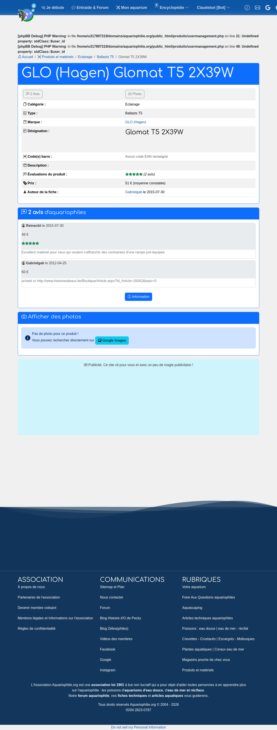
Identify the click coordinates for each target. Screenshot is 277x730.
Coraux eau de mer (229, 649)
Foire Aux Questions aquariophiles (208, 597)
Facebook (107, 649)
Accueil (25, 57)
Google (105, 660)
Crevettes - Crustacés (199, 639)
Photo (135, 94)
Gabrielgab (133, 192)
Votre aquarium (194, 587)
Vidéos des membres (116, 639)
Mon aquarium (131, 7)
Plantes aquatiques (197, 649)
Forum (105, 608)
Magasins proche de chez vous (206, 660)
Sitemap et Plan (112, 587)
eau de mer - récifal (233, 628)
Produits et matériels (198, 670)
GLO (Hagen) (135, 122)
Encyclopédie (172, 8)
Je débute (52, 7)
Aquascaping (192, 608)
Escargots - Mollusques (236, 639)
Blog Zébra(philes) (114, 628)
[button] (138, 297)
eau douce (207, 628)
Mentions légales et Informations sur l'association (55, 618)
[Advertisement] (138, 401)
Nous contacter (111, 597)
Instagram (107, 670)
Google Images (112, 340)
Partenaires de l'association (39, 597)
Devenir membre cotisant (37, 608)
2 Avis (33, 94)
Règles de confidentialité (36, 628)
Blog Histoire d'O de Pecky (120, 618)
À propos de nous (31, 587)
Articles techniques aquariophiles (207, 618)
